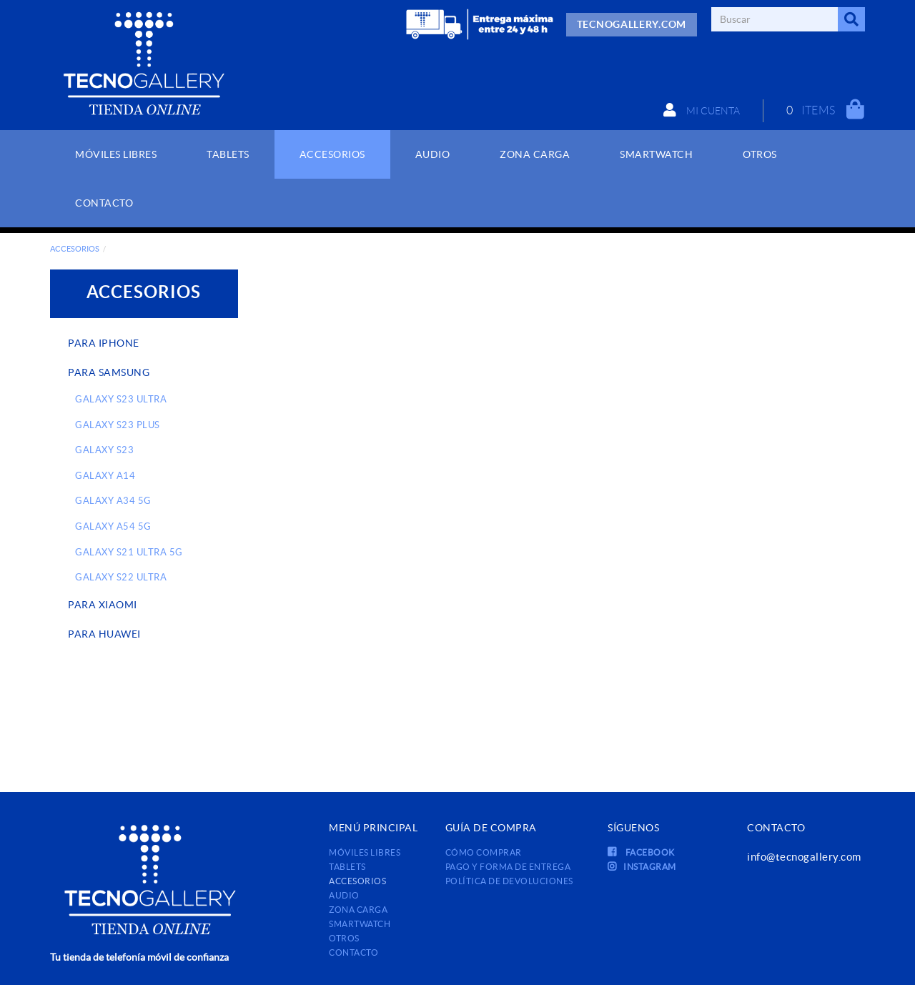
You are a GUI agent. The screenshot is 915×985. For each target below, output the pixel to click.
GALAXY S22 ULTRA (121, 577)
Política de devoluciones (509, 881)
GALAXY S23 (104, 450)
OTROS (344, 938)
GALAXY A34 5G (113, 500)
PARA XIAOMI (102, 604)
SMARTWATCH (359, 924)
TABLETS (347, 866)
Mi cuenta (701, 110)
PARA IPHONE (103, 343)
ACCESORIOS (74, 248)
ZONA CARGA (358, 909)
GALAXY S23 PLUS (117, 425)
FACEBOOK (641, 852)
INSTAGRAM (642, 866)
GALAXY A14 (105, 475)
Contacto (353, 952)
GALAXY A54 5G (113, 526)
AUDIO (344, 895)
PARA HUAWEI (104, 634)
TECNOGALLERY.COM (631, 24)
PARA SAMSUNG (108, 372)
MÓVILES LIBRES (364, 852)
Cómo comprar (483, 852)
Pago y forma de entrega (508, 866)
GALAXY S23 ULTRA (121, 399)
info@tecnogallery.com (804, 857)
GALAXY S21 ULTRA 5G (129, 552)
